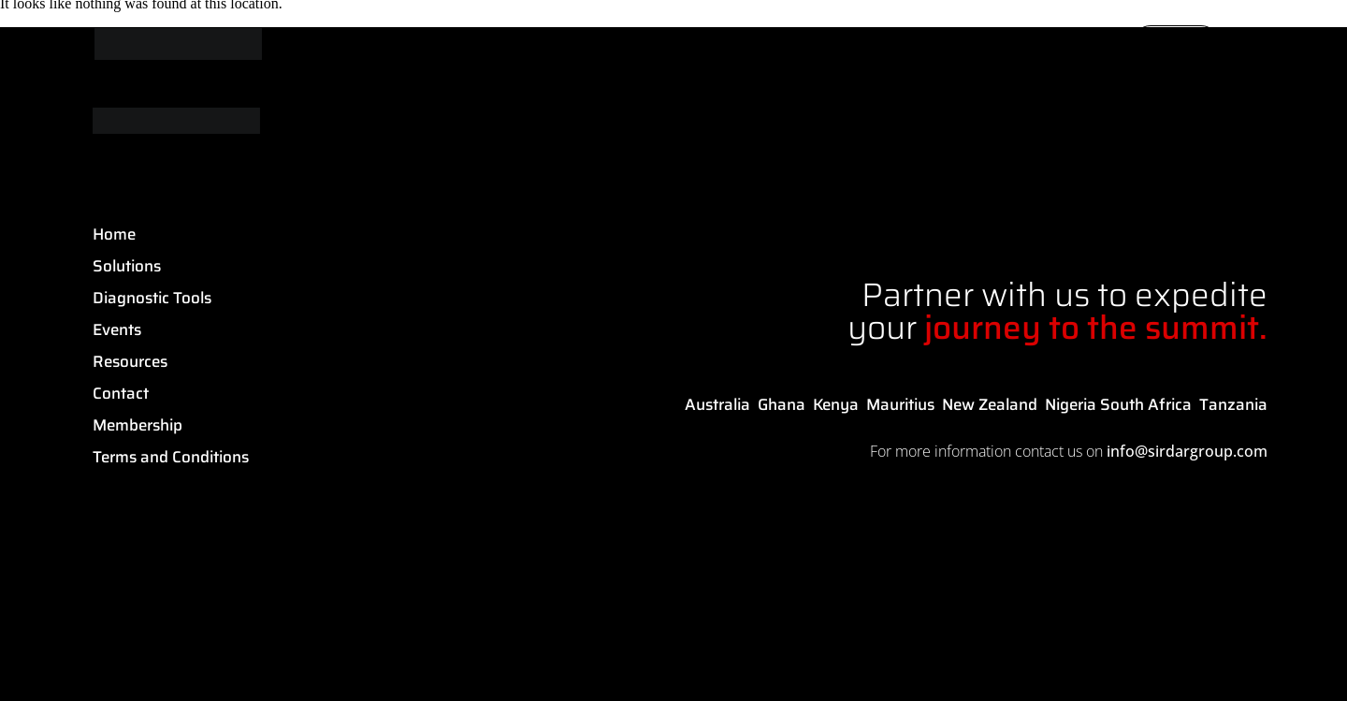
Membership (137, 425)
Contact (121, 393)
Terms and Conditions (171, 457)
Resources (130, 361)
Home (114, 234)
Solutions (127, 266)
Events (117, 329)
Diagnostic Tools (152, 297)
